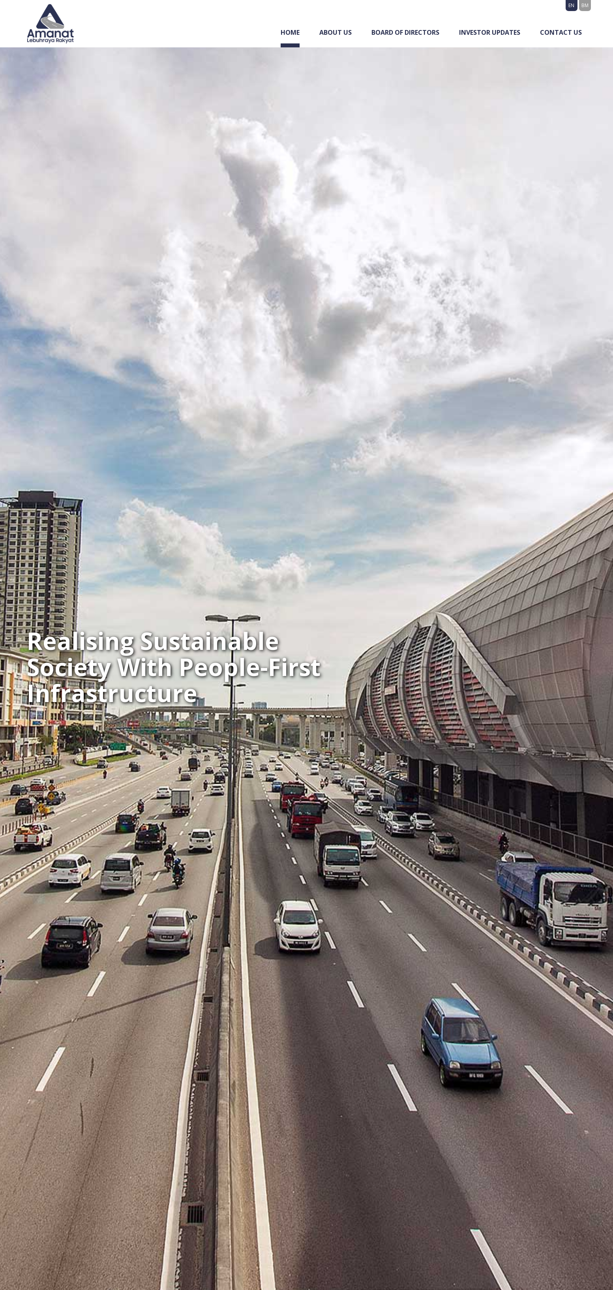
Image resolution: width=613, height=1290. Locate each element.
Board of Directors (405, 32)
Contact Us (561, 32)
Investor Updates (489, 32)
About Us (335, 32)
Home (290, 32)
